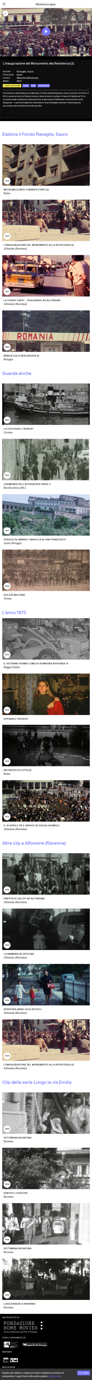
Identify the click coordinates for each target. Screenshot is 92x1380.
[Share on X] (9, 115)
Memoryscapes (46, 4)
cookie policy (54, 1376)
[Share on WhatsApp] (14, 115)
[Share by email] (17, 115)
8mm (19, 74)
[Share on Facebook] (5, 115)
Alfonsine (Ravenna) (27, 77)
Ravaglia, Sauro (25, 71)
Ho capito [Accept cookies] (84, 1372)
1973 (19, 81)
